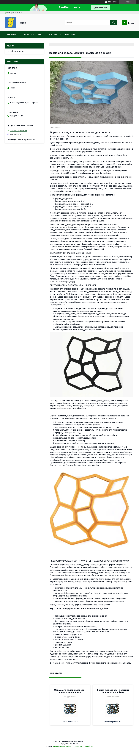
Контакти (70, 35)
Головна (11, 35)
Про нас (53, 35)
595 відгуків (112, 2)
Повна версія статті (70, 722)
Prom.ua (82, 741)
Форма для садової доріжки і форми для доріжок (70, 691)
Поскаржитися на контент (62, 746)
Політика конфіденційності (83, 746)
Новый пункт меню (16, 51)
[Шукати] (113, 22)
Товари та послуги (31, 35)
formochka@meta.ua (18, 131)
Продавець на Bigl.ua (69, 744)
